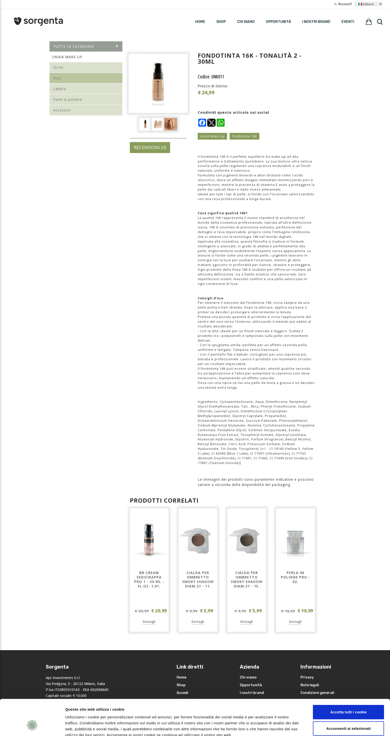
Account (345, 4)
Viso (57, 78)
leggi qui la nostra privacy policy (96, 710)
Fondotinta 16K (244, 136)
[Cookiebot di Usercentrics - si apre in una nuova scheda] (32, 726)
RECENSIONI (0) (150, 147)
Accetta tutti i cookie (348, 681)
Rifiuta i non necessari (348, 714)
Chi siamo (246, 22)
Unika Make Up (212, 136)
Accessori (62, 110)
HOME (200, 22)
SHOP (221, 22)
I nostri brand (316, 22)
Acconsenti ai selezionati (348, 697)
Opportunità (278, 22)
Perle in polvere (67, 99)
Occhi (58, 67)
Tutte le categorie (86, 46)
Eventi (347, 22)
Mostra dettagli (264, 726)
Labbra (59, 88)
